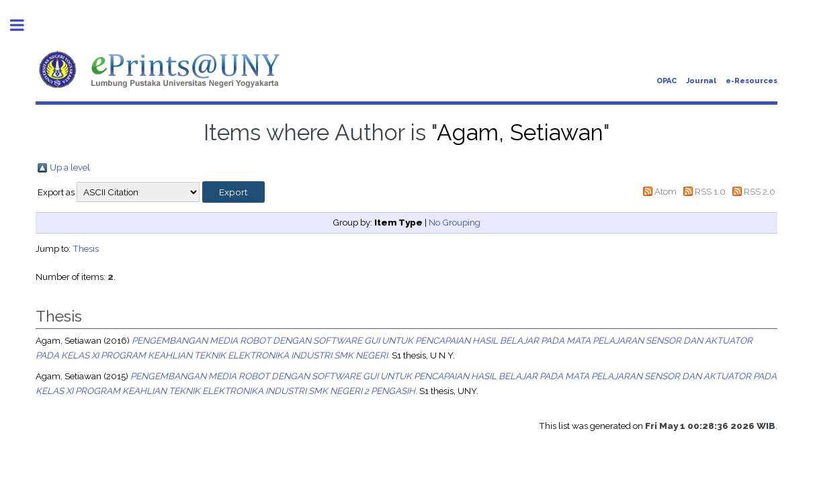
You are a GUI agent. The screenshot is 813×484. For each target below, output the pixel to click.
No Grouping (454, 222)
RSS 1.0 (710, 191)
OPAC (666, 81)
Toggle (24, 25)
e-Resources (751, 81)
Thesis (86, 248)
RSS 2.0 (759, 191)
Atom (665, 191)
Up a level (70, 167)
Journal (701, 81)
